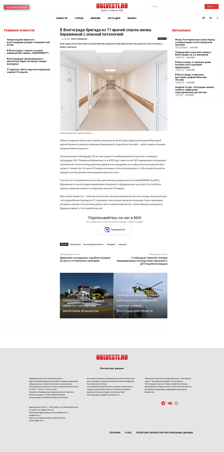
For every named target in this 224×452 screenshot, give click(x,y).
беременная (75, 244)
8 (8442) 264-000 (58, 418)
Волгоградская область (94, 244)
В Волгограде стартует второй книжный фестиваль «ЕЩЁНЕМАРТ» (28, 52)
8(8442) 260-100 (47, 410)
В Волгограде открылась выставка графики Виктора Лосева (191, 77)
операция (122, 244)
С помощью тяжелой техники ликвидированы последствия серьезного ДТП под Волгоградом (142, 260)
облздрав (111, 244)
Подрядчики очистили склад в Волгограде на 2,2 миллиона (193, 53)
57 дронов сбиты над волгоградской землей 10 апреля (28, 71)
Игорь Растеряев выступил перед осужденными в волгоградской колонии (195, 42)
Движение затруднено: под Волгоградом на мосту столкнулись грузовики (85, 259)
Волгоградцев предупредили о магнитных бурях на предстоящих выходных (27, 61)
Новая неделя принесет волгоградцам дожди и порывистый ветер (28, 42)
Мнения (179, 95)
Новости (162, 38)
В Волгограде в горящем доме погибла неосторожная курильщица (193, 65)
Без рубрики (181, 47)
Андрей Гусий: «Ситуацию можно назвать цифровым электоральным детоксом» (194, 90)
